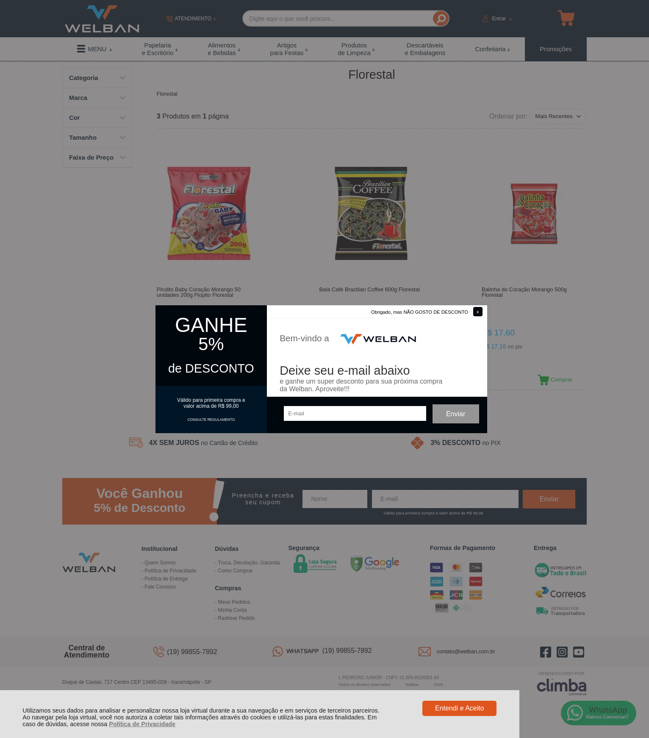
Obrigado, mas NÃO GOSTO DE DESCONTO (419, 312)
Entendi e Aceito (459, 708)
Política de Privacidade (142, 724)
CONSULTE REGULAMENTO (211, 419)
